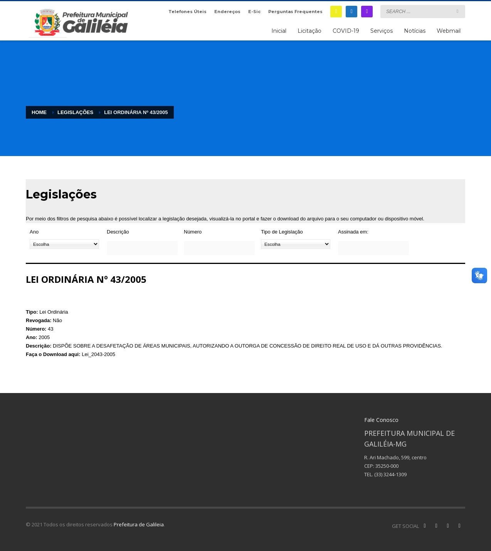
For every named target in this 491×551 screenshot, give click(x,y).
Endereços (227, 11)
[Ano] (64, 244)
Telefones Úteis (187, 11)
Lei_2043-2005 (98, 354)
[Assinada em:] (373, 248)
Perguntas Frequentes (295, 11)
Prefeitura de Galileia (139, 524)
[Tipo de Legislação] (295, 244)
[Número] (219, 248)
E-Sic (254, 11)
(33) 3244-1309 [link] (390, 474)
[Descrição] (142, 248)
